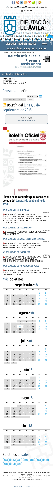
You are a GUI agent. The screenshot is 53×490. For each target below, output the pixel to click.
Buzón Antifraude (26, 474)
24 (7, 304)
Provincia (22, 43)
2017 (19, 464)
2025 (12, 460)
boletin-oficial (14, 52)
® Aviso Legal (7, 472)
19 (20, 301)
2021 (39, 460)
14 (33, 298)
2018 (22, 52)
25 (14, 304)
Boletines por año (10, 81)
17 (7, 301)
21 (33, 301)
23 (27, 329)
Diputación (11, 43)
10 (7, 298)
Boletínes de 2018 (31, 64)
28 (33, 304)
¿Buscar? (30, 99)
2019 (6, 464)
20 (27, 301)
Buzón (21, 7)
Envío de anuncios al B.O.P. (14, 83)
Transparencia (30, 48)
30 (27, 332)
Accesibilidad (41, 7)
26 (20, 304)
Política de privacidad (20, 472)
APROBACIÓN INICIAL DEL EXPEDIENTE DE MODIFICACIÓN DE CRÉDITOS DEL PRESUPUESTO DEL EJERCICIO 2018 (25, 272)
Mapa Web (11, 7)
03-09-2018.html (31, 52)
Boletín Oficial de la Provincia (14, 74)
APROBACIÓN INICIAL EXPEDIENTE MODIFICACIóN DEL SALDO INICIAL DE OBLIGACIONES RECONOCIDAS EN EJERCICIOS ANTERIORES (26, 259)
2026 (6, 460)
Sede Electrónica (14, 48)
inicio (6, 52)
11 (14, 298)
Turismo (43, 48)
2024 (19, 460)
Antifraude (30, 7)
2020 (45, 460)
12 (20, 298)
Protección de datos (34, 472)
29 (20, 332)
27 (27, 304)
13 (27, 298)
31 (33, 332)
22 (20, 329)
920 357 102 (26, 10)
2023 (25, 460)
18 (14, 301)
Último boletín (9, 79)
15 (33, 383)
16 (27, 326)
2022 (32, 460)
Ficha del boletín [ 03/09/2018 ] (28, 67)
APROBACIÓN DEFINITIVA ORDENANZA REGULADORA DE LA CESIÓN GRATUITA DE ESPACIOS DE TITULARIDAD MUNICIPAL (22, 245)
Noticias (32, 43)
